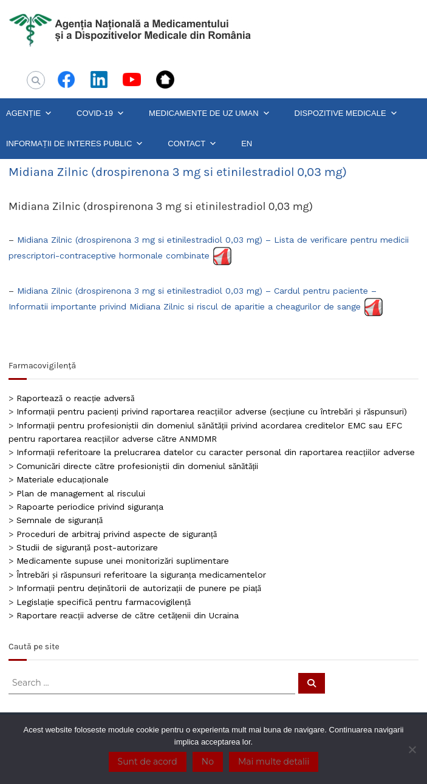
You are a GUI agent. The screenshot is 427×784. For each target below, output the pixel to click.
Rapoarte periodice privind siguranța (89, 507)
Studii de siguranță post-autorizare (87, 547)
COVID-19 (101, 113)
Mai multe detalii (273, 761)
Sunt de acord (147, 761)
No (208, 761)
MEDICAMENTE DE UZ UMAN (209, 113)
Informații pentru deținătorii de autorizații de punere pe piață (138, 588)
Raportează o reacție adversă (75, 398)
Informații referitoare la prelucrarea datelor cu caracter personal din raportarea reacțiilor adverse (215, 452)
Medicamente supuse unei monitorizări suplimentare (122, 561)
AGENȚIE (29, 113)
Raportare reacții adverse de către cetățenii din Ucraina (127, 615)
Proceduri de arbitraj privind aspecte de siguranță (116, 534)
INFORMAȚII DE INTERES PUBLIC (74, 144)
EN (246, 143)
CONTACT (192, 144)
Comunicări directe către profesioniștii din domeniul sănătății (137, 466)
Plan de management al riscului (80, 493)
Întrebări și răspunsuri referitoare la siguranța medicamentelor (141, 575)
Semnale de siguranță (59, 520)
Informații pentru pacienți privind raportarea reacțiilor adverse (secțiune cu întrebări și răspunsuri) (211, 411)
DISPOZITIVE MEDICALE (346, 113)
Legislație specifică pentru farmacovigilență (103, 602)
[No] (412, 749)
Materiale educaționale (62, 479)
